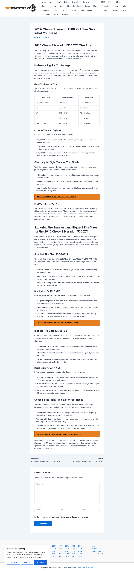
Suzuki (100, 10)
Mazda (84, 6)
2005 (77, 546)
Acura (43, 2)
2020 (83, 552)
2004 (72, 546)
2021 (59, 555)
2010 (67, 549)
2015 (56, 552)
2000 (50, 546)
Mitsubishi (121, 6)
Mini (112, 6)
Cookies (94, 549)
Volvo (43, 14)
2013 (83, 549)
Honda (122, 2)
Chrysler (83, 2)
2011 (72, 549)
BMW (58, 2)
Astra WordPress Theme (86, 566)
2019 (78, 552)
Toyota (108, 10)
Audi (50, 2)
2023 (70, 555)
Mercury (104, 6)
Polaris (52, 10)
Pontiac (61, 10)
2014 (51, 552)
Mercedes (94, 6)
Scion (84, 10)
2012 (78, 549)
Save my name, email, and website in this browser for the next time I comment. (62, 517)
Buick (65, 2)
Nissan (43, 10)
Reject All (27, 562)
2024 (75, 555)
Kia (59, 6)
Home (93, 546)
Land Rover (67, 6)
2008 (56, 549)
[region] (27, 556)
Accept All (40, 562)
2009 (61, 549)
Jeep (52, 6)
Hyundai (44, 6)
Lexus (77, 6)
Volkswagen (119, 10)
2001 (56, 546)
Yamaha (52, 14)
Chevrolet (73, 2)
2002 (61, 546)
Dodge (92, 2)
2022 (65, 555)
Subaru (92, 10)
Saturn (76, 10)
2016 (61, 552)
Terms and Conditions (99, 555)
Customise (13, 562)
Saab (69, 10)
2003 (66, 546)
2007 (51, 549)
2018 (72, 552)
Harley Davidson (111, 2)
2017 (67, 552)
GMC (100, 2)
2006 (83, 546)
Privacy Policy (96, 552)
